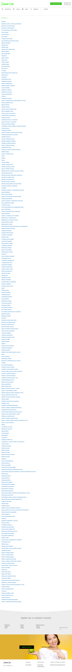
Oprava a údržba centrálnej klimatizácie (11, 407)
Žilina (21, 626)
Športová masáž (5, 452)
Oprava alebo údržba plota (8, 49)
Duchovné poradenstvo (7, 461)
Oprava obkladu (5, 87)
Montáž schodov (5, 117)
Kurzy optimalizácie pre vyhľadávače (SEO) (12, 207)
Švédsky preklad (5, 294)
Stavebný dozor (5, 505)
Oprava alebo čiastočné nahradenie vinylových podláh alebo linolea (18, 471)
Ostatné (44, 9)
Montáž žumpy (5, 151)
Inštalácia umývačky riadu (7, 337)
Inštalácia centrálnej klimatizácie (9, 405)
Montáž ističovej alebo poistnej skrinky (11, 183)
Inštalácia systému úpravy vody (9, 377)
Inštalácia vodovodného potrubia (9, 369)
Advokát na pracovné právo (8, 181)
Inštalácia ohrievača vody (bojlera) (10, 401)
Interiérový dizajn (5, 273)
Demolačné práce (5, 542)
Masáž (3, 424)
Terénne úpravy (5, 128)
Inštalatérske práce (6, 147)
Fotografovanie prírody (7, 232)
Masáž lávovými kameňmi (8, 454)
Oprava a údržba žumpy (7, 154)
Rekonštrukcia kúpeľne (7, 490)
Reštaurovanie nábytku (7, 546)
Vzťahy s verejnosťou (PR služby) (10, 215)
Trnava (37, 626)
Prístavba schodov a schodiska (9, 119)
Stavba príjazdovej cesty (7, 380)
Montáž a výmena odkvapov (8, 375)
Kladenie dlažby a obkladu (8, 85)
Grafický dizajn (5, 64)
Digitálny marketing (6, 230)
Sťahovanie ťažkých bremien (8, 576)
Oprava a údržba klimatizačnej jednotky (11, 601)
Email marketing (5, 213)
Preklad (3, 363)
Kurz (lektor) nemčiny (6, 307)
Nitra (6, 628)
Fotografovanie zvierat (7, 286)
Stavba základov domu (7, 102)
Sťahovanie (4, 569)
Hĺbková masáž (5, 450)
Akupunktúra (4, 435)
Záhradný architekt (6, 130)
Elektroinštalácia (5, 192)
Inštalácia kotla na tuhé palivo (8, 409)
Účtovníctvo (4, 68)
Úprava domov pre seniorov (8, 113)
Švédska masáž (5, 448)
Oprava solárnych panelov (8, 145)
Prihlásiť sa (67, 3)
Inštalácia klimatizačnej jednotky (9, 599)
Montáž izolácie (5, 107)
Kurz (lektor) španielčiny (7, 535)
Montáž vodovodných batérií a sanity (10, 352)
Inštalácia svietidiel (6, 90)
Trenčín (22, 628)
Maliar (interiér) (5, 105)
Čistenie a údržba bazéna (7, 563)
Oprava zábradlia (5, 53)
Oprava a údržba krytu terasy (8, 559)
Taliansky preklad (5, 305)
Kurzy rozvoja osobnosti (7, 422)
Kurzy (25, 9)
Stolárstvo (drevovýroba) (7, 367)
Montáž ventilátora (6, 279)
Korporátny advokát (6, 358)
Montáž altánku (5, 51)
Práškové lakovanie (6, 501)
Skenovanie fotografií (6, 482)
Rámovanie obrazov (6, 247)
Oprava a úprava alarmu (7, 382)
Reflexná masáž (5, 456)
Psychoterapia (5, 433)
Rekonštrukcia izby (6, 79)
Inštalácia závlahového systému (9, 134)
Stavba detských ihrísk (7, 595)
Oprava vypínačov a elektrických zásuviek (12, 200)
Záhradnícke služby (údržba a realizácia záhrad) (13, 126)
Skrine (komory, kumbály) (7, 331)
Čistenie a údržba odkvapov (8, 373)
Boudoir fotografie (6, 284)
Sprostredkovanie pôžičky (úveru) (10, 41)
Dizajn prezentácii (6, 480)
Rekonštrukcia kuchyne (7, 495)
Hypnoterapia (4, 431)
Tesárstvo (4, 591)
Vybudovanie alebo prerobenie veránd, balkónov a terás (15, 493)
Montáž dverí (4, 45)
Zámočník (3, 55)
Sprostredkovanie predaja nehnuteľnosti (11, 499)
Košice (22, 625)
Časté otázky (28, 664)
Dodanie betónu (5, 586)
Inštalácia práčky (5, 350)
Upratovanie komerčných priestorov (10, 580)
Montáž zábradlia (5, 43)
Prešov (6, 626)
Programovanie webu (6, 38)
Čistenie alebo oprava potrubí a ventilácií (11, 371)
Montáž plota (4, 47)
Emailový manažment (6, 267)
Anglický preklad (5, 313)
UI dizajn (3, 70)
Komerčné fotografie (6, 241)
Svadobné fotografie (6, 245)
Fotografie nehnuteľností (7, 260)
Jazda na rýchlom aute (7, 164)
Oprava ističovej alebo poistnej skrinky (11, 196)
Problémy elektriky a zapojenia (9, 186)
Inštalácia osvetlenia (6, 92)
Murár (2, 354)
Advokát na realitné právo (7, 177)
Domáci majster (5, 522)
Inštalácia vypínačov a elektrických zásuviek (12, 190)
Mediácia (3, 458)
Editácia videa (5, 237)
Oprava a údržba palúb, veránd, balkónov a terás (13, 100)
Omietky (3, 96)
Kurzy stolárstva (5, 356)
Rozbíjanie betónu (6, 476)
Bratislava (7, 625)
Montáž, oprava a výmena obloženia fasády (12, 171)
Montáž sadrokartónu (6, 83)
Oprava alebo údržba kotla (8, 529)
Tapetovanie (4, 275)
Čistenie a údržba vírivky (7, 593)
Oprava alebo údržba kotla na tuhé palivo (11, 412)
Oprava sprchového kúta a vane (9, 395)
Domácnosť (6, 9)
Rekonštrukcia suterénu (7, 488)
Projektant (4, 77)
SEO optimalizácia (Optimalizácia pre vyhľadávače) (14, 226)
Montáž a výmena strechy (8, 166)
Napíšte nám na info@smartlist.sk (57, 664)
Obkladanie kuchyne (6, 98)
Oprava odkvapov (5, 567)
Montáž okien (4, 503)
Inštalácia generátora (6, 198)
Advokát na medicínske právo (9, 320)
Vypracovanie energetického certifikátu (11, 540)
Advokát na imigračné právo (8, 322)
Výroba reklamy (5, 162)
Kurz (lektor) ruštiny (6, 309)
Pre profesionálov (56, 3)
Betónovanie (4, 473)
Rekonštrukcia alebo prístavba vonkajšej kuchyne (13, 497)
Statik (2, 288)
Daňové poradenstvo (6, 271)
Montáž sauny (5, 544)
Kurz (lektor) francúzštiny (7, 533)
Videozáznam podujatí (7, 243)
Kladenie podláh (5, 339)
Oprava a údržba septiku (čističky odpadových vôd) (14, 420)
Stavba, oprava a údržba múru (8, 109)
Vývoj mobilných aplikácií (7, 256)
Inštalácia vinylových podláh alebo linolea (12, 469)
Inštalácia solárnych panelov (8, 143)
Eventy (16, 9)
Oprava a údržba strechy (7, 168)
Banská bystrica (40, 625)
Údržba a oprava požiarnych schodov (10, 508)
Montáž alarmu (5, 290)
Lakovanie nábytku (6, 333)
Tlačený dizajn (5, 62)
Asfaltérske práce (6, 550)
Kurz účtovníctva (5, 66)
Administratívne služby (7, 222)
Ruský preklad (5, 299)
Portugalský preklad (6, 296)
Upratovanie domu (6, 572)
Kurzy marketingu (5, 209)
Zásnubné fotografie (6, 264)
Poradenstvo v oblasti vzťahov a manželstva (12, 441)
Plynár (3, 160)
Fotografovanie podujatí (7, 239)
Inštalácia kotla (5, 403)
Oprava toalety (5, 399)
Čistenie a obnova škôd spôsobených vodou (12, 584)
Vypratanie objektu (6, 578)
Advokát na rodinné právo (7, 28)
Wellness (34, 9)
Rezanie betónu (5, 478)
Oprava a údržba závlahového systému (11, 561)
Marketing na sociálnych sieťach (9, 220)
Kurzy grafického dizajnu (7, 203)
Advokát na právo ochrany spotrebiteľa (11, 23)
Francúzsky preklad (6, 303)
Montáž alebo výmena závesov (9, 565)
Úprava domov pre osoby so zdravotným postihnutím (15, 510)
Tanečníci (3, 518)
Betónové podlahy (6, 465)
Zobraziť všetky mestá (63, 627)
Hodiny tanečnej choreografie (8, 512)
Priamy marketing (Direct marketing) (10, 211)
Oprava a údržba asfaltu (7, 552)
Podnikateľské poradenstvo (8, 115)
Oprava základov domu (7, 111)
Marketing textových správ (8, 228)
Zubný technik (5, 58)
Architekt (3, 318)
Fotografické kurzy (6, 258)
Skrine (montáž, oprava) (7, 326)
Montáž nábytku (5, 341)
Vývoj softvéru (5, 34)
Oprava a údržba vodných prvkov (9, 418)
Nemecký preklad (5, 292)
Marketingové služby (6, 224)
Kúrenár (3, 158)
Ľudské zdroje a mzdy (7, 269)
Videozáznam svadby (7, 252)
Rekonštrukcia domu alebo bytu (9, 73)
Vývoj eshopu (4, 32)
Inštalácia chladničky (6, 348)
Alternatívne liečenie (6, 429)
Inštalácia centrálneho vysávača (9, 520)
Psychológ (4, 437)
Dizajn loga (4, 60)
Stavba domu (4, 75)
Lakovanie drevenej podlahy (8, 467)
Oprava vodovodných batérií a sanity (10, 414)
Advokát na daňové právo (7, 324)
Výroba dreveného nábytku (8, 124)
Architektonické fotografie (8, 484)
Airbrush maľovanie (6, 386)
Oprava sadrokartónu (6, 94)
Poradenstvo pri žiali (6, 427)
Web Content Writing (6, 194)
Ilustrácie (3, 254)
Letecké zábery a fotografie (8, 282)
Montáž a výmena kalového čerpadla (10, 397)
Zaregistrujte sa (40, 666)
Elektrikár (3, 188)
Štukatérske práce (6, 277)
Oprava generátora (6, 384)
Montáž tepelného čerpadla (8, 141)
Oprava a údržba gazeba (7, 557)
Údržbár (3, 343)
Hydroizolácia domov (6, 173)
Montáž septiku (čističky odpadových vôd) (12, 392)
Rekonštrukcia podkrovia (7, 486)
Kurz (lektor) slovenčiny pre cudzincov (11, 311)
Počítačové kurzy (5, 205)
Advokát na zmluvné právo (8, 26)
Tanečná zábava (5, 514)
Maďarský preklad (6, 316)
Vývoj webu (4, 36)
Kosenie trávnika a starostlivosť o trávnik (11, 132)
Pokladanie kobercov (6, 525)
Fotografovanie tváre (6, 262)
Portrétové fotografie (6, 235)
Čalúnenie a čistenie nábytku (8, 582)
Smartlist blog (27, 647)
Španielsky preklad (6, 301)
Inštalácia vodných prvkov (8, 416)
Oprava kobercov (5, 463)
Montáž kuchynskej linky (7, 527)
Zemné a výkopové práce (7, 139)
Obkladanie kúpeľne (6, 81)
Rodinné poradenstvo (6, 439)
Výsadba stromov (6, 137)
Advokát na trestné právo (7, 179)
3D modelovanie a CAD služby (9, 30)
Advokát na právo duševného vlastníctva (11, 175)
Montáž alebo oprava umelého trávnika (11, 548)
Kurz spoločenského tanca (8, 516)
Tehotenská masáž (6, 446)
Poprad (38, 628)
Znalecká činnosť (5, 597)
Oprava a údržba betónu (7, 589)
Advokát (3, 21)
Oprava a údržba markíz (7, 554)
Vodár (2, 156)
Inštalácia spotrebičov (7, 335)
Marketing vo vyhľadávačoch (8, 218)
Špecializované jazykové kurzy (9, 531)
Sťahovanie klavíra (6, 574)
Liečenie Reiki (5, 444)
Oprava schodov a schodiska (8, 122)
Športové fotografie (6, 250)
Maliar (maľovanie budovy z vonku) (10, 388)
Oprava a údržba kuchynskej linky (9, 328)
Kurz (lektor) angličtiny (7, 365)
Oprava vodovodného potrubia (9, 390)
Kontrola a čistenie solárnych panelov (11, 149)
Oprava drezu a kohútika (7, 345)
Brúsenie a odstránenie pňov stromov (11, 360)
